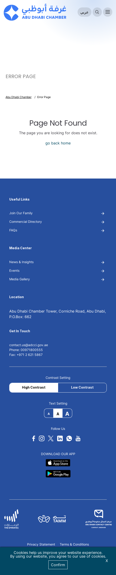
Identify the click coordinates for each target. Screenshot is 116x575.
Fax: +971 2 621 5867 (26, 355)
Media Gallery (19, 279)
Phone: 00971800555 (26, 350)
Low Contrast (82, 387)
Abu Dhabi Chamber (18, 97)
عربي (84, 12)
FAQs (13, 230)
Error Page (44, 97)
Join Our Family (21, 213)
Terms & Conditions (74, 544)
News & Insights (21, 262)
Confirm (58, 564)
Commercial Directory (25, 222)
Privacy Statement (41, 544)
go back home (58, 143)
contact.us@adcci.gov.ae (28, 345)
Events (14, 270)
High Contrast (33, 387)
